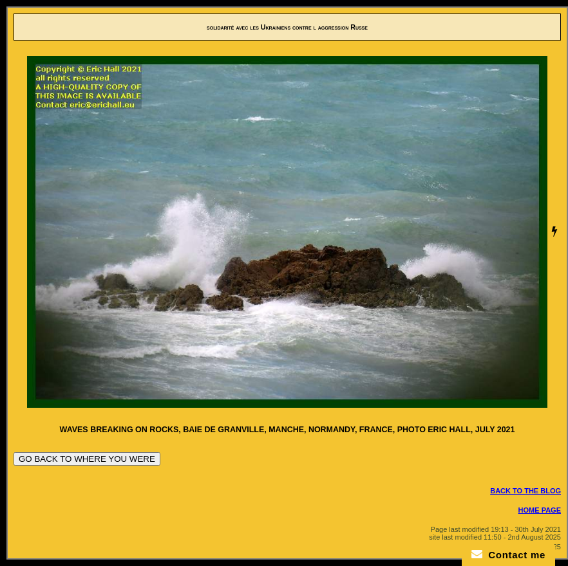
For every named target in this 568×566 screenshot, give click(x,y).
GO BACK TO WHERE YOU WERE (87, 459)
